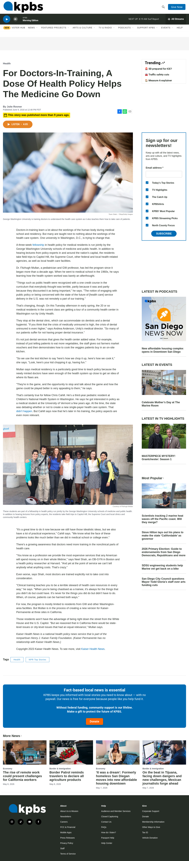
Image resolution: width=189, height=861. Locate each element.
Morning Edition (30, 22)
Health (7, 63)
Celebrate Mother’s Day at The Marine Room (161, 404)
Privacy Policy (66, 843)
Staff (62, 848)
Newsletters (65, 816)
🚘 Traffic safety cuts (157, 74)
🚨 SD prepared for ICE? (158, 68)
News (31, 30)
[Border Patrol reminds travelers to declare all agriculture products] (71, 752)
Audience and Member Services (115, 811)
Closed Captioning (109, 816)
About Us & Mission (69, 811)
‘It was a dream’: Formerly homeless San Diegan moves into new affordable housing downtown (116, 778)
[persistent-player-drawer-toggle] (176, 21)
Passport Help (107, 838)
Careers (64, 822)
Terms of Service (68, 854)
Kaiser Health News (93, 648)
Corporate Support (150, 811)
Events (165, 30)
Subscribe (164, 233)
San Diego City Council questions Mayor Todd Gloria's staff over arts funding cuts (163, 582)
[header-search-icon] (163, 8)
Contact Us (106, 822)
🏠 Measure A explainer (158, 80)
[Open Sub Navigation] (37, 30)
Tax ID (145, 832)
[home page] (22, 7)
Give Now (177, 7)
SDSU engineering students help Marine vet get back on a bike (162, 567)
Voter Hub (18, 30)
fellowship (38, 244)
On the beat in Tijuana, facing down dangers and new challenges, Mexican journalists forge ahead (162, 778)
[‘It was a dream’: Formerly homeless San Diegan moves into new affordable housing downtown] (118, 752)
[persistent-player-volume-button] (15, 21)
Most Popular (153, 478)
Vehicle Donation (150, 838)
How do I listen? (108, 832)
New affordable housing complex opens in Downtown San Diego (162, 350)
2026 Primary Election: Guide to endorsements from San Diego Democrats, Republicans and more (163, 552)
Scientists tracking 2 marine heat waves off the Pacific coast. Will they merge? (162, 519)
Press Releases (67, 838)
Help (180, 30)
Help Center (106, 843)
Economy (7, 768)
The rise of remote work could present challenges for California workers (22, 776)
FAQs (103, 827)
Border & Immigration (60, 768)
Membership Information (153, 822)
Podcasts (124, 30)
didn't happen (24, 411)
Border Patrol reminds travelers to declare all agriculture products (66, 776)
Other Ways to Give (151, 827)
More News (12, 736)
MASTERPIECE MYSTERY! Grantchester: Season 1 (158, 458)
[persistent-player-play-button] (6, 21)
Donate (94, 721)
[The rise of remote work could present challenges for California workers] (25, 752)
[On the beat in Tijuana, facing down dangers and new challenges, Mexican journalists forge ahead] (164, 752)
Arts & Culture (82, 30)
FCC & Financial (67, 827)
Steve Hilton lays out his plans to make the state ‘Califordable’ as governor (162, 535)
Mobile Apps (65, 832)
